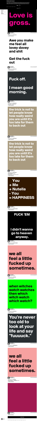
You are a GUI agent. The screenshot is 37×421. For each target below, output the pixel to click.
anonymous (14, 311)
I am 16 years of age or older (11, 6)
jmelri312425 (11, 32)
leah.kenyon (15, 138)
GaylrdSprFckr (15, 345)
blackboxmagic (15, 208)
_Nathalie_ (14, 379)
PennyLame (14, 103)
